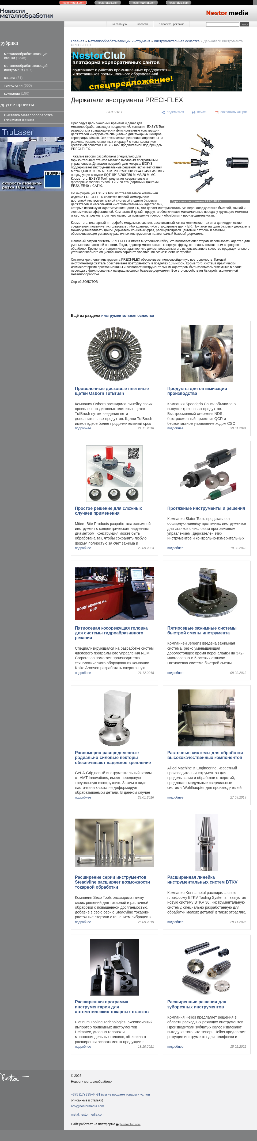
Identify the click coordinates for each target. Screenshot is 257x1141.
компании (16, 93)
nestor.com (73, 2)
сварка (13, 78)
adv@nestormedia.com (87, 1106)
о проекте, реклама (171, 24)
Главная (77, 41)
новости (142, 24)
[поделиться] (173, 112)
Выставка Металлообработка (28, 117)
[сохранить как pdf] (231, 112)
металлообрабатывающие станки (26, 56)
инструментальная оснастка (177, 41)
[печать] (199, 112)
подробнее (83, 428)
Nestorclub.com (130, 1124)
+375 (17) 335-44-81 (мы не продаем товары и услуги (110, 1094)
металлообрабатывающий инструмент (26, 68)
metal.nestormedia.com (87, 1114)
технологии (18, 85)
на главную (119, 24)
